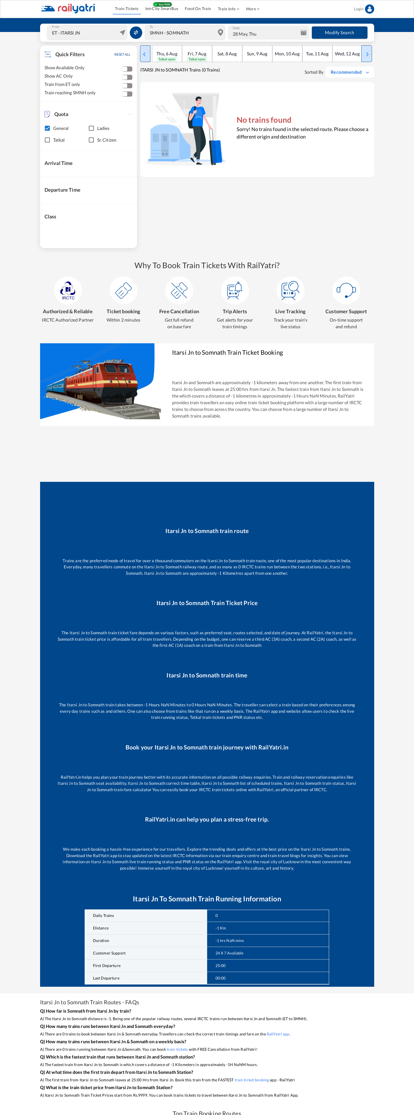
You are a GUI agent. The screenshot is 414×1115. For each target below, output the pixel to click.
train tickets (177, 1049)
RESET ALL (122, 54)
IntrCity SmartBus (162, 9)
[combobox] (88, 32)
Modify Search (340, 32)
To (151, 27)
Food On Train (198, 9)
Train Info (229, 9)
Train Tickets (127, 9)
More (253, 9)
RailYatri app (278, 1034)
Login (364, 9)
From (55, 27)
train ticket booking (252, 1079)
